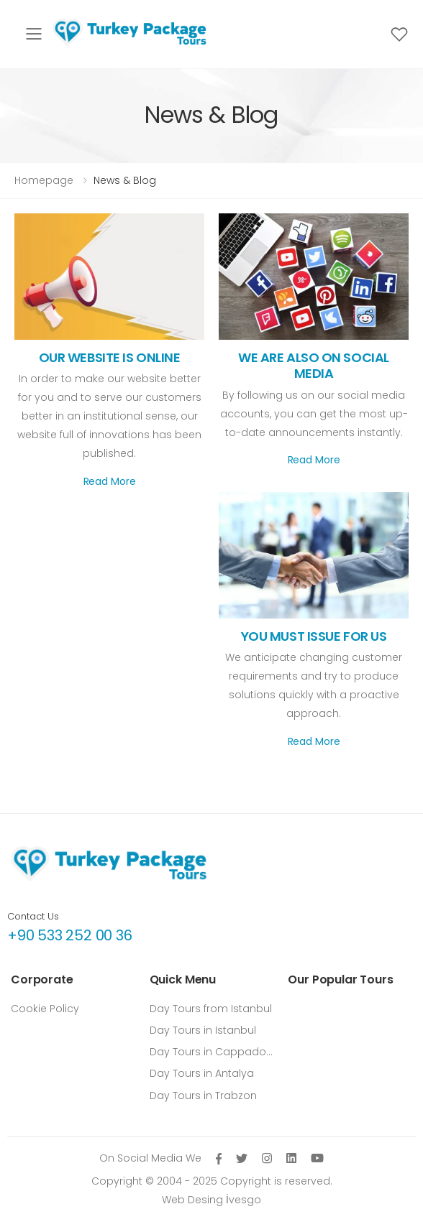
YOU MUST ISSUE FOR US (314, 636)
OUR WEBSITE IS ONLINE (110, 357)
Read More (109, 481)
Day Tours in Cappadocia (212, 1052)
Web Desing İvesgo (211, 1199)
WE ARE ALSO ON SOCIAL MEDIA (313, 365)
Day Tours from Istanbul (211, 1008)
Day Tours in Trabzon (203, 1095)
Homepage (43, 180)
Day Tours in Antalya (202, 1073)
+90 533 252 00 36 (69, 935)
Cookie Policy (45, 1008)
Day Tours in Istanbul (203, 1030)
